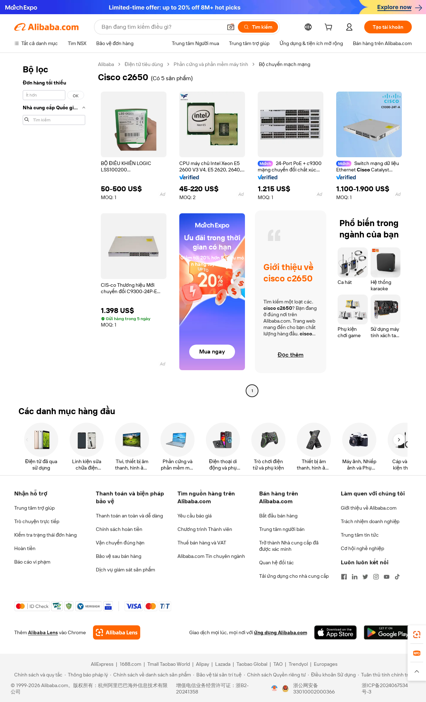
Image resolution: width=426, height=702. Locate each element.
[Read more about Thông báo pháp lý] (86, 674)
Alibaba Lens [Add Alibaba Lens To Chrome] (43, 632)
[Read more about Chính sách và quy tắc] (37, 674)
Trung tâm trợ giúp (34, 508)
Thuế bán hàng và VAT (202, 542)
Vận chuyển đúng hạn (120, 542)
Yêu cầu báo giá (195, 516)
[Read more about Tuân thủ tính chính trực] (386, 674)
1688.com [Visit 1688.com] (130, 664)
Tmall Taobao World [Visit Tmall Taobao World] (168, 664)
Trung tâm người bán (282, 529)
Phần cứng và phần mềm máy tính (211, 64)
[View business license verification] (274, 688)
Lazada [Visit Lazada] (222, 664)
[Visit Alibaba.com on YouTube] (386, 577)
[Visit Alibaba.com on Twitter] (365, 577)
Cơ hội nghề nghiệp (362, 548)
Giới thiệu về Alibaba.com (369, 508)
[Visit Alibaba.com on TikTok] (397, 577)
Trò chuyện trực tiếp (36, 521)
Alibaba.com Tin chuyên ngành (211, 556)
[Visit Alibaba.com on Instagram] (376, 577)
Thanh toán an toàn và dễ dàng (129, 516)
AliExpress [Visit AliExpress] (102, 664)
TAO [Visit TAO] (278, 664)
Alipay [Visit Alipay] (202, 664)
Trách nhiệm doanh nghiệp (370, 521)
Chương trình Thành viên (205, 529)
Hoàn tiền (25, 548)
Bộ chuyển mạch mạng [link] (284, 64)
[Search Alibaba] (161, 27)
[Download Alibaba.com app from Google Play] (388, 632)
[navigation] (53, 228)
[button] (230, 27)
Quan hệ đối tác (276, 562)
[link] (417, 634)
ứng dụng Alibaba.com (280, 632)
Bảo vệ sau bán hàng (118, 556)
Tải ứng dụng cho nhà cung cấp (294, 576)
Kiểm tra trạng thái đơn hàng (45, 535)
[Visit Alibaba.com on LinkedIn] (354, 577)
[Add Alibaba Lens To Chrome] (116, 632)
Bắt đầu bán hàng (278, 516)
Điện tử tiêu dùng (144, 64)
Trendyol (298, 664)
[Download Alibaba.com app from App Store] (335, 632)
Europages (326, 664)
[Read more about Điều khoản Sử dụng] (332, 674)
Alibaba (106, 64)
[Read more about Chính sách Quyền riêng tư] (275, 674)
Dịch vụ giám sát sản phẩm (125, 569)
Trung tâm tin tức (360, 535)
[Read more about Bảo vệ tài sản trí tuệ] (217, 674)
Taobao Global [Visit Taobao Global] (251, 664)
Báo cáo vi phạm (32, 562)
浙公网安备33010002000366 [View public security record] (314, 688)
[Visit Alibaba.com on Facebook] (344, 577)
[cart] (329, 28)
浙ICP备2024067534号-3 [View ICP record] (385, 688)
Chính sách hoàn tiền (119, 529)
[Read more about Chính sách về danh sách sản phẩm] (150, 674)
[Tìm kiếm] (258, 27)
